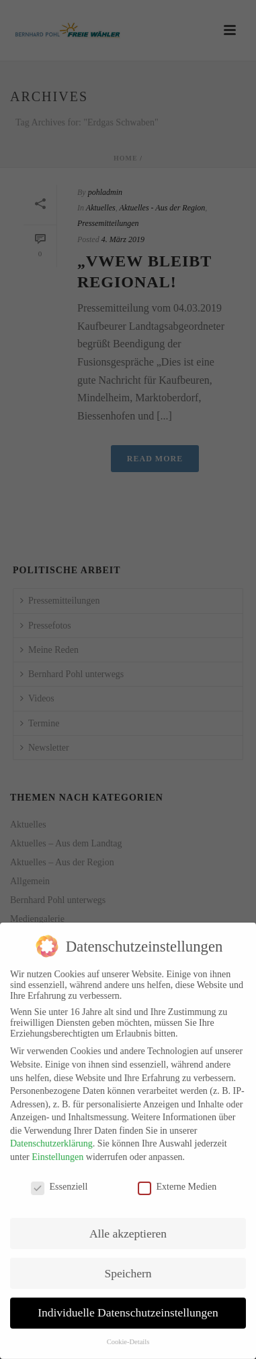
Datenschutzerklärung (51, 1138)
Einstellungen (57, 1151)
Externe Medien (177, 1181)
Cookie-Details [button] (128, 1336)
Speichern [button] (128, 1267)
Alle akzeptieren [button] (128, 1227)
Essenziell (59, 1181)
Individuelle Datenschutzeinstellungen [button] (128, 1307)
